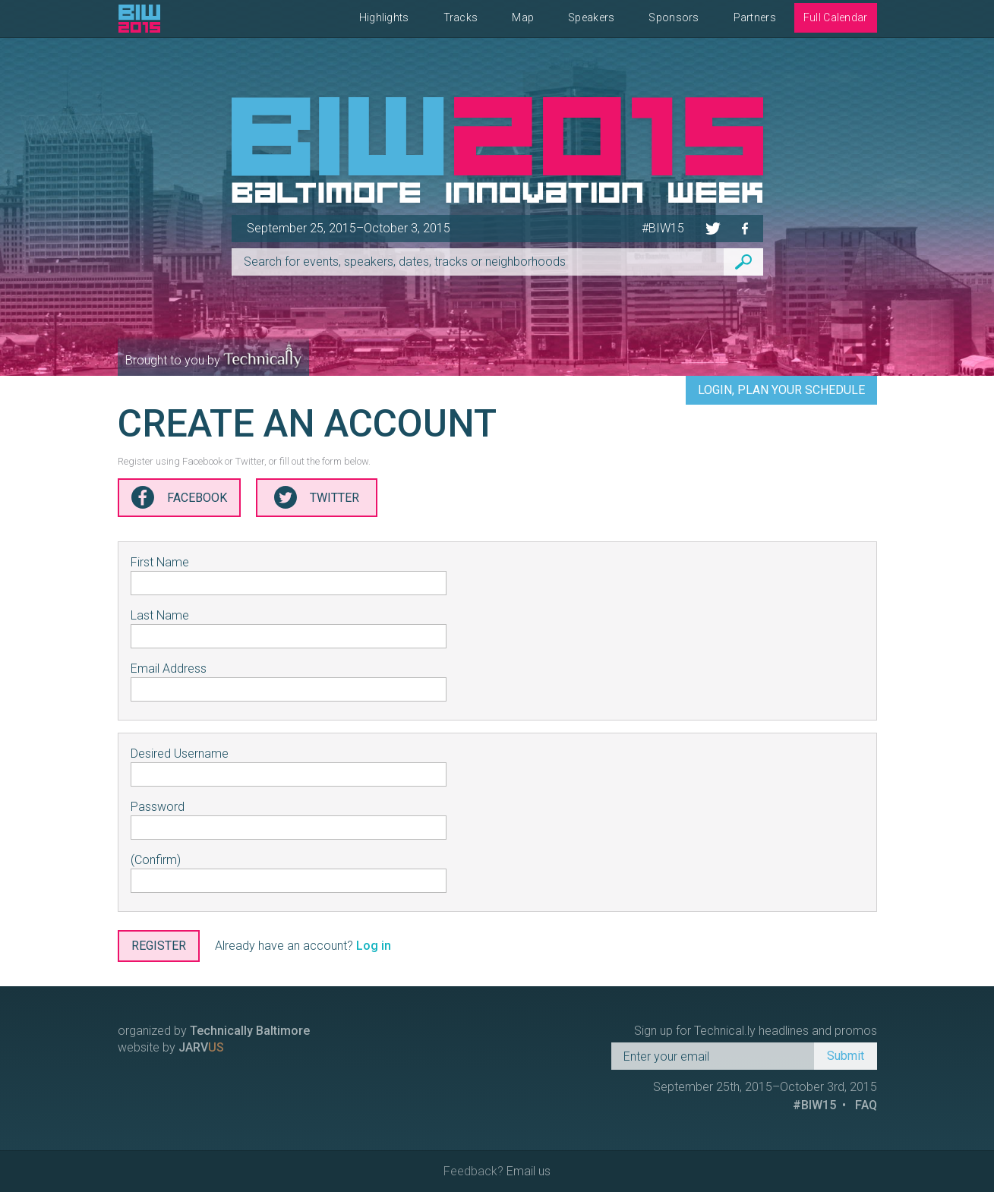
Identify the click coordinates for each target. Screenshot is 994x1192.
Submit (845, 1056)
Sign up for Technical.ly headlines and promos (755, 1030)
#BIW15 (663, 228)
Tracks (460, 17)
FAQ (866, 1105)
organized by (214, 1030)
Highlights (384, 17)
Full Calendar (835, 17)
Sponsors (673, 17)
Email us (528, 1171)
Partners (755, 17)
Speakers (591, 17)
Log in (373, 945)
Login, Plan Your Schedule (781, 390)
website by (171, 1047)
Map (523, 17)
